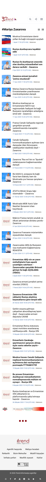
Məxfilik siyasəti (26, 458)
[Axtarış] (30, 19)
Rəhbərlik (6, 453)
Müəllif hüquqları (37, 453)
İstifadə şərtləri (10, 458)
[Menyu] (41, 19)
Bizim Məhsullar (19, 453)
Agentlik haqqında (14, 449)
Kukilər (39, 458)
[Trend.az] (9, 19)
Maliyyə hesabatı (32, 449)
